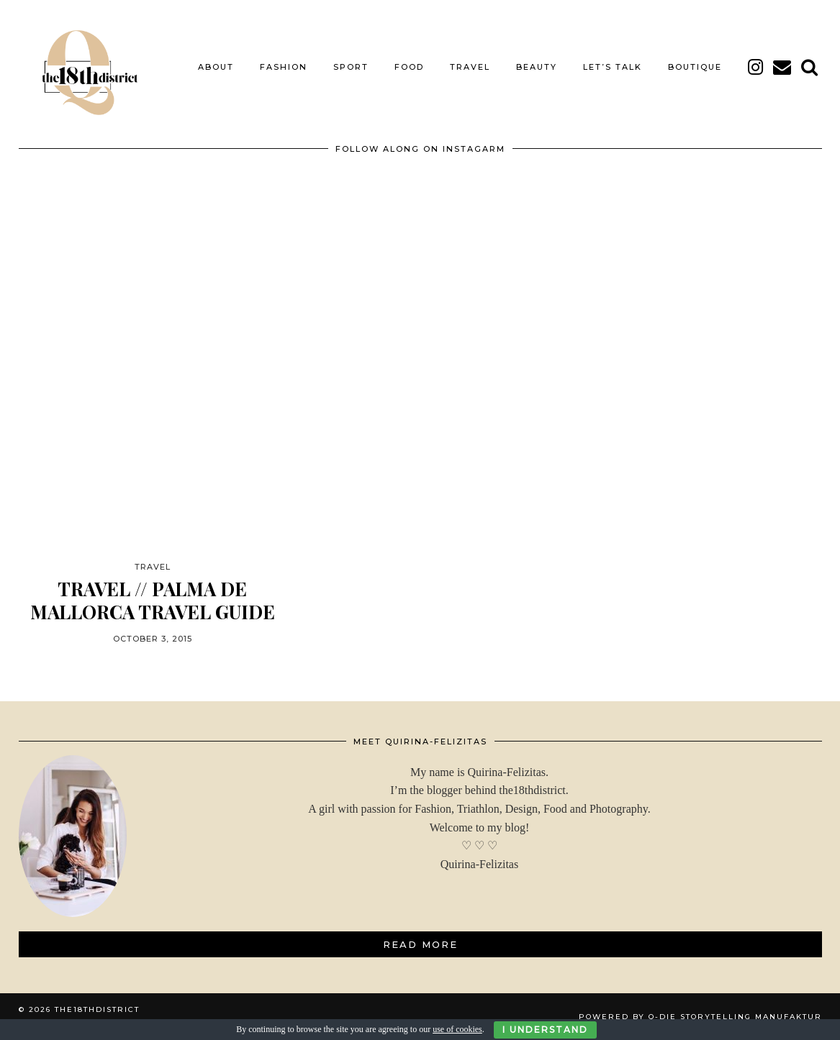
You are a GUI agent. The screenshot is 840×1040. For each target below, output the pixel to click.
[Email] (782, 67)
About (216, 67)
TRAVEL (470, 67)
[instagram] (756, 67)
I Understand (545, 1029)
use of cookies (457, 1029)
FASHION (283, 67)
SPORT (351, 67)
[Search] (810, 67)
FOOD (409, 67)
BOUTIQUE (695, 67)
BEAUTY (536, 67)
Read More (420, 944)
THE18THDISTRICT (97, 1009)
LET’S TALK (612, 67)
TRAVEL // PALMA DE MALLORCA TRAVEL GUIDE (152, 600)
